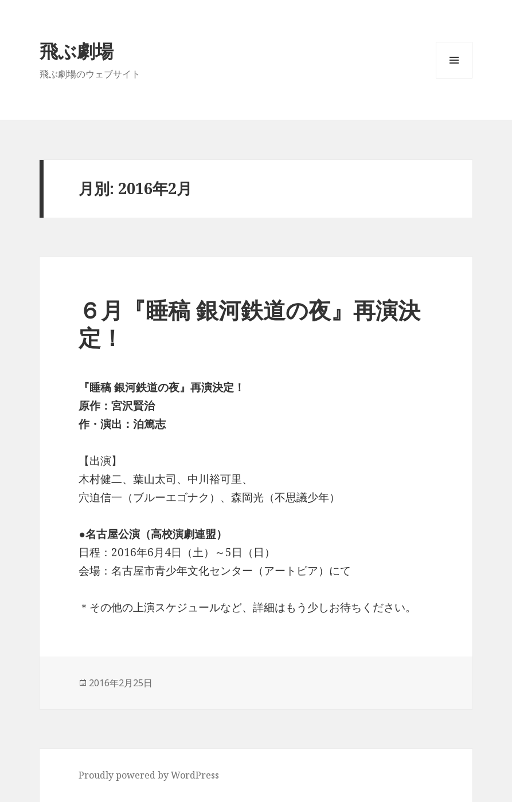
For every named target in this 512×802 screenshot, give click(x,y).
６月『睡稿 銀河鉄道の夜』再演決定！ (249, 323)
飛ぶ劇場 (77, 50)
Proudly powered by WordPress (149, 775)
